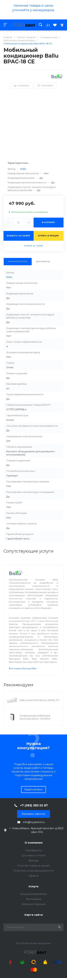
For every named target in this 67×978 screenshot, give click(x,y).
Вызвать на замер (18, 236)
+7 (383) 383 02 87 (34, 805)
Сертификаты (33, 850)
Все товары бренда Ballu (23, 668)
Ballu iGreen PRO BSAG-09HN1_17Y (39, 700)
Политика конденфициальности (33, 870)
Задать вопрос (33, 789)
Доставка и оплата (33, 855)
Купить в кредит (48, 236)
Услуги (33, 886)
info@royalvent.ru (34, 822)
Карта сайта (33, 914)
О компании (34, 842)
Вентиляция (33, 899)
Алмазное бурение (33, 904)
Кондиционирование (33, 894)
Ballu (23, 168)
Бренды (33, 860)
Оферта (34, 875)
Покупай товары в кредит (33, 865)
